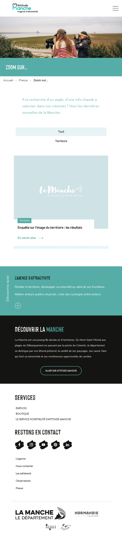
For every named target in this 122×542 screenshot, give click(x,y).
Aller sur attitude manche (61, 370)
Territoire (61, 141)
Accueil (8, 80)
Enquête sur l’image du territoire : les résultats (50, 227)
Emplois (21, 408)
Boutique (22, 413)
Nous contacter (24, 466)
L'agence (21, 458)
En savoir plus (30, 238)
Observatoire (23, 480)
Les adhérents (23, 473)
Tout (61, 132)
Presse (23, 80)
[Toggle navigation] (115, 8)
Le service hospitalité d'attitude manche (43, 419)
